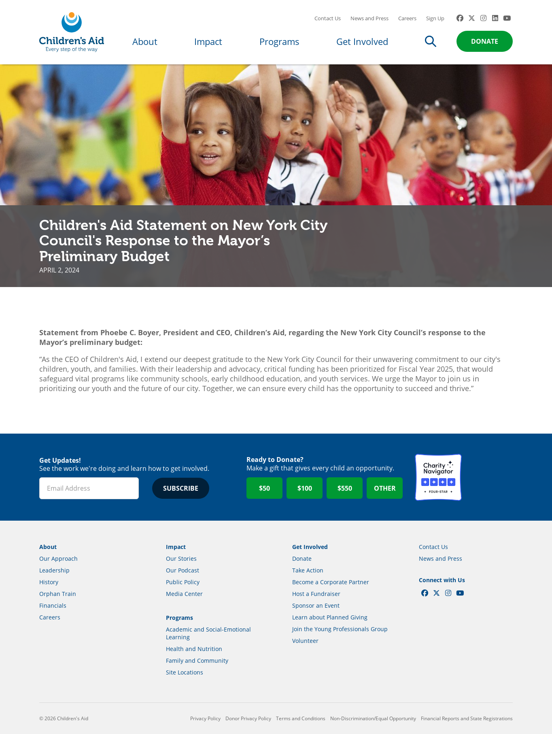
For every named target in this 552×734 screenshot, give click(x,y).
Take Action (307, 570)
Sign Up (435, 18)
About (144, 41)
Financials (52, 605)
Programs (279, 41)
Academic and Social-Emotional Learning (208, 633)
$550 (345, 488)
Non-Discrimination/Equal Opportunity (373, 718)
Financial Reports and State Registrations (467, 718)
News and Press (369, 18)
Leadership (54, 570)
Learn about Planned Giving (329, 617)
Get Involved (362, 41)
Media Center (184, 594)
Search (430, 41)
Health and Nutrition (194, 649)
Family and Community (197, 660)
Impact (208, 41)
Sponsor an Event (316, 605)
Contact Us (327, 18)
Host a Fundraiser (316, 594)
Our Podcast (182, 570)
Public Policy (183, 582)
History (48, 582)
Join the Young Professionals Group (340, 629)
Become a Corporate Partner (330, 582)
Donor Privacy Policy (248, 718)
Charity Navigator (438, 477)
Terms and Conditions (300, 718)
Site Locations (184, 672)
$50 (264, 488)
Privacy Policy (205, 718)
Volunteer (305, 641)
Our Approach (58, 558)
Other (385, 488)
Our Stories (181, 558)
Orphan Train (57, 594)
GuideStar (489, 477)
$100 (304, 488)
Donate (484, 41)
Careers (407, 18)
